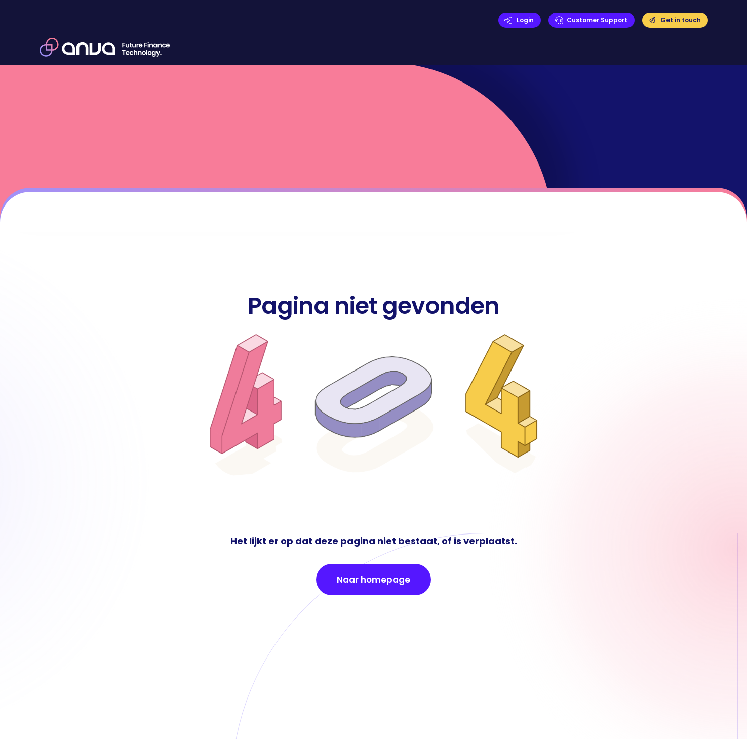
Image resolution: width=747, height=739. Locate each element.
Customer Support (597, 20)
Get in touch (680, 20)
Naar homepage (373, 579)
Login (525, 20)
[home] (105, 47)
